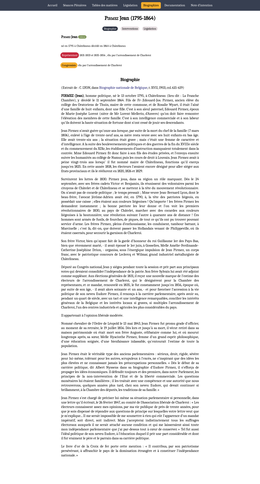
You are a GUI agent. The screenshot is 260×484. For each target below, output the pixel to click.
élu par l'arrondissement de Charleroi (92, 65)
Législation (130, 5)
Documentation (174, 5)
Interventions (130, 28)
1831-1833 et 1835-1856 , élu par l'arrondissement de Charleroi (106, 55)
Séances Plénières (74, 5)
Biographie (110, 28)
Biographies (151, 5)
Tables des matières (104, 5)
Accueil (52, 5)
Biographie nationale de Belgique (123, 88)
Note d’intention (201, 5)
